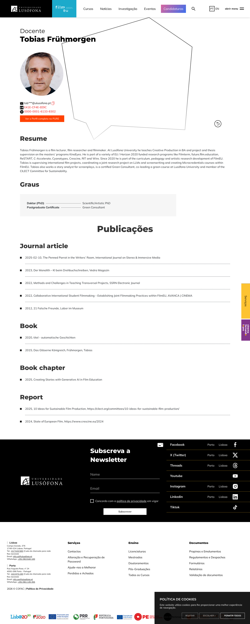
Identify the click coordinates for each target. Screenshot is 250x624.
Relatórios (195, 569)
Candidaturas (173, 9)
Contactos (74, 551)
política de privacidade (132, 501)
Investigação (128, 9)
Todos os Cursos (138, 575)
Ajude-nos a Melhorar (82, 567)
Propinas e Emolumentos (205, 551)
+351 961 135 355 (26, 582)
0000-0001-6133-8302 (40, 111)
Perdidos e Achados (81, 573)
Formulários (197, 563)
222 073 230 (17, 574)
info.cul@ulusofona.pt (22, 556)
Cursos (88, 9)
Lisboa (223, 444)
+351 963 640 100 (26, 559)
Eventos (150, 9)
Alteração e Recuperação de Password (86, 559)
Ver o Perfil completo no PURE (42, 118)
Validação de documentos (206, 575)
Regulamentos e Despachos (207, 557)
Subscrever (125, 511)
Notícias (106, 9)
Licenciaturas (137, 551)
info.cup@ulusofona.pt (23, 579)
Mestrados (135, 557)
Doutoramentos (138, 563)
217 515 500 (17, 551)
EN (217, 8)
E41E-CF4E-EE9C (35, 107)
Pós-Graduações (139, 569)
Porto (210, 444)
